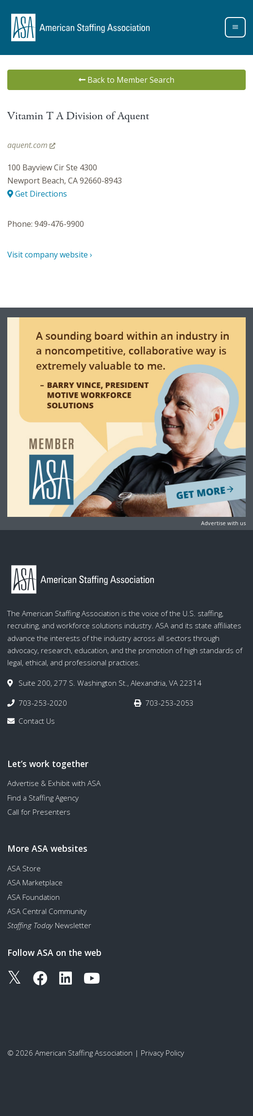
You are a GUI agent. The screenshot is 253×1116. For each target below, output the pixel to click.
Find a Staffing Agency (43, 798)
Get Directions (37, 193)
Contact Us (36, 721)
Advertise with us (223, 523)
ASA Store (24, 868)
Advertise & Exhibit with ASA (54, 783)
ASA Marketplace (35, 882)
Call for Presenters (38, 812)
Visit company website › (49, 254)
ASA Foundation (33, 897)
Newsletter (49, 925)
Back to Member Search (126, 79)
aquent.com (31, 145)
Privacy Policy (162, 1053)
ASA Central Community (46, 911)
